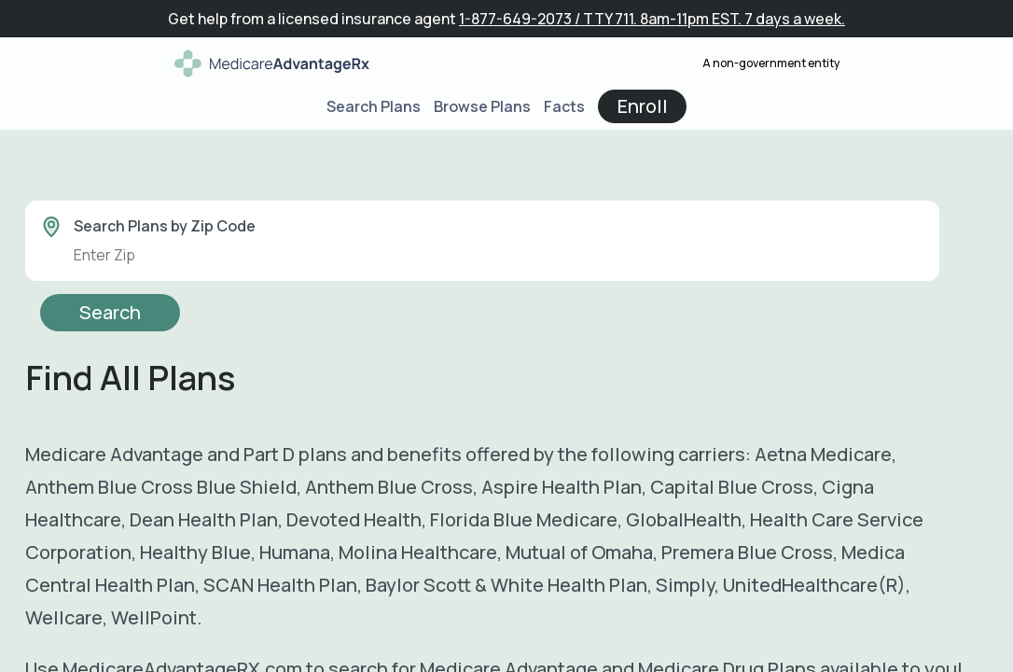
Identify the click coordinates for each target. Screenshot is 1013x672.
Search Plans (373, 106)
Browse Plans (482, 106)
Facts (564, 106)
